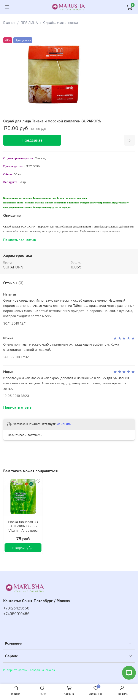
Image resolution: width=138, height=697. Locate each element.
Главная (9, 22)
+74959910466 (16, 613)
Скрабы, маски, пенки (60, 22)
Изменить (64, 424)
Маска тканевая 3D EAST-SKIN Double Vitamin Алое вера (23, 526)
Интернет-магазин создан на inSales (29, 670)
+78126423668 (16, 608)
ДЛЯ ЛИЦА (29, 22)
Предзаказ (32, 140)
